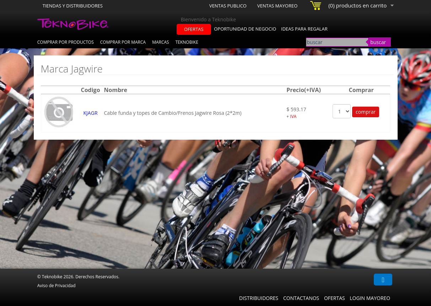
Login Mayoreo (370, 298)
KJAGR (90, 112)
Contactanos (301, 298)
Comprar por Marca (123, 42)
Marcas (160, 42)
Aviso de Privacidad (56, 286)
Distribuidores (258, 298)
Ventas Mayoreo (277, 5)
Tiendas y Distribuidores (73, 5)
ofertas (194, 29)
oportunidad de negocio (245, 29)
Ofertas (334, 298)
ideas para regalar (304, 29)
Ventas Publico (228, 5)
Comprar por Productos (65, 42)
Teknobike (187, 42)
